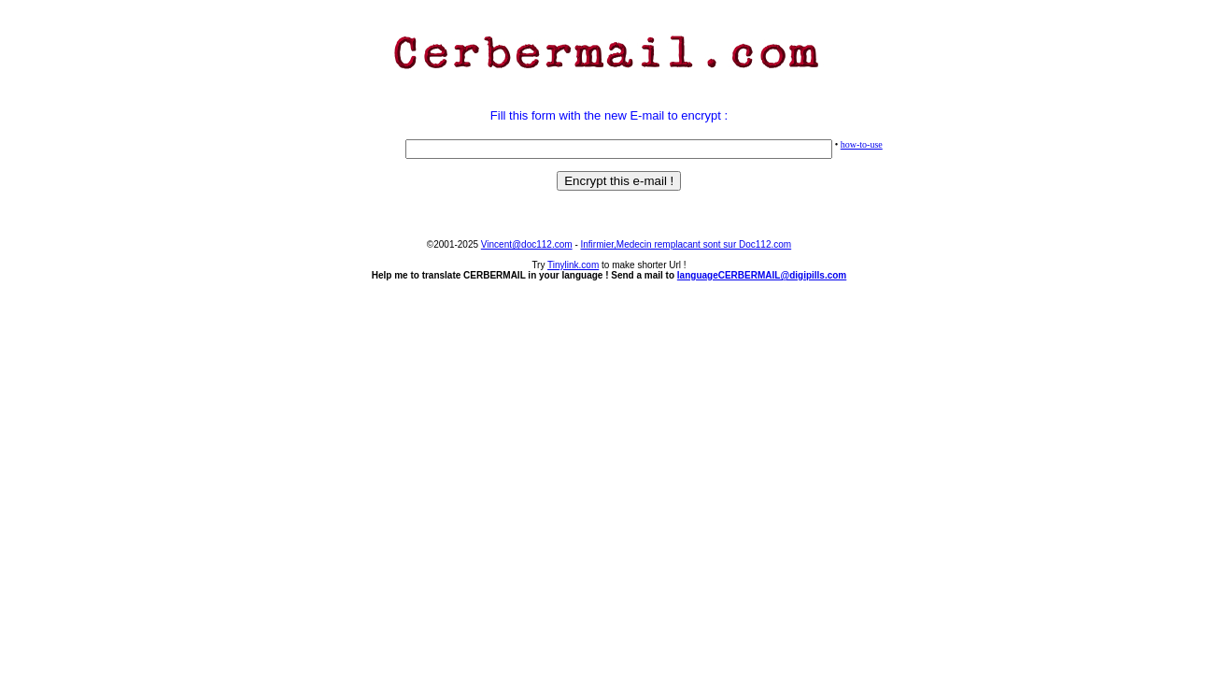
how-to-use (862, 144)
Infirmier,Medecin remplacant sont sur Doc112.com (686, 244)
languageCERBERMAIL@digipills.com (761, 275)
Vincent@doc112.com (527, 244)
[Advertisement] (609, 87)
